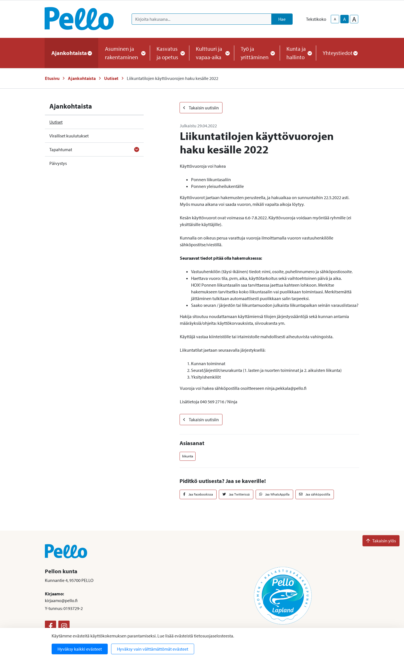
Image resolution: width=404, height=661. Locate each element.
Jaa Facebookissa (198, 494)
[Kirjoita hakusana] (202, 19)
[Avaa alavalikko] (136, 149)
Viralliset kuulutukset (69, 136)
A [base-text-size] (344, 19)
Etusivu (52, 78)
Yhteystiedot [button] (340, 52)
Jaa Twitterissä (236, 494)
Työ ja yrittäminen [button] (257, 53)
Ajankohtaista (82, 78)
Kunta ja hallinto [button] (297, 53)
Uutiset (111, 78)
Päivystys (58, 163)
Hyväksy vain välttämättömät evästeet (152, 649)
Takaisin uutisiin (201, 107)
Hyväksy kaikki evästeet (80, 649)
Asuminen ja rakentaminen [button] (124, 53)
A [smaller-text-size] (335, 19)
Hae (282, 19)
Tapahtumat (60, 149)
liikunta (187, 456)
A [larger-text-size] (354, 19)
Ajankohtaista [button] (71, 52)
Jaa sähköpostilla (314, 494)
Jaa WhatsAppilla (274, 494)
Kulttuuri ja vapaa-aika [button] (211, 53)
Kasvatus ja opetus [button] (169, 53)
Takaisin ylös (381, 540)
